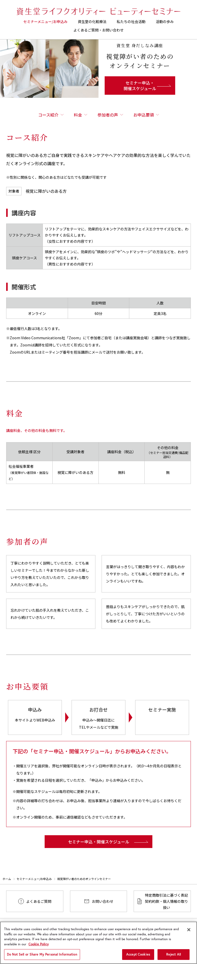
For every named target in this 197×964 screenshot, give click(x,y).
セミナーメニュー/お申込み (45, 21)
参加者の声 (107, 115)
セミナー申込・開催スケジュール (140, 85)
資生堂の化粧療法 (92, 21)
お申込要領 (143, 115)
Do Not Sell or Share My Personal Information (42, 958)
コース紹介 (48, 115)
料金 (78, 115)
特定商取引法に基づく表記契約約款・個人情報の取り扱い (166, 901)
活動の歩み (165, 21)
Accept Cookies (138, 958)
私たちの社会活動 (131, 21)
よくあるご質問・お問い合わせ (98, 30)
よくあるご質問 (38, 901)
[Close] (188, 933)
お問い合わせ (102, 901)
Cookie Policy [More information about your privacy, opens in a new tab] (38, 947)
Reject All (173, 958)
